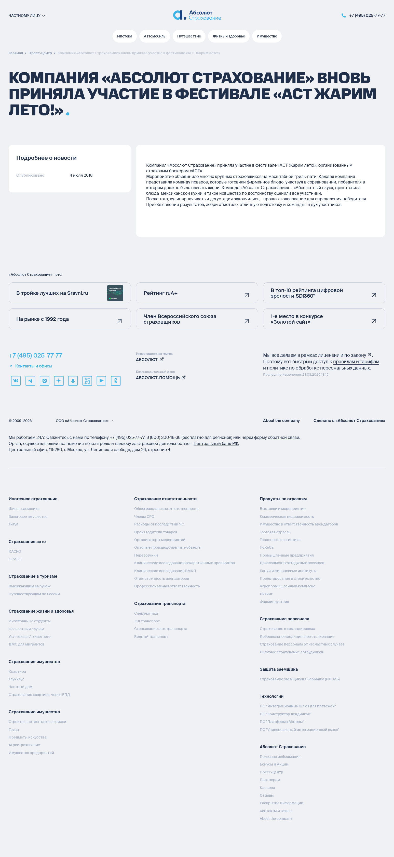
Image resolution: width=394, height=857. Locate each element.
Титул (13, 524)
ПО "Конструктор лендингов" (285, 714)
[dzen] (58, 381)
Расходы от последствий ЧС (159, 524)
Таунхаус (16, 679)
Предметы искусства (27, 737)
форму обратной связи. (277, 437)
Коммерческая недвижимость (287, 516)
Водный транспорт (151, 636)
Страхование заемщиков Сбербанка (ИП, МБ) (300, 679)
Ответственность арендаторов (161, 578)
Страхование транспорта (159, 603)
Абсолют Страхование (283, 746)
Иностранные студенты (30, 621)
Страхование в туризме (33, 576)
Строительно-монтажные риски (37, 721)
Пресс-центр (271, 772)
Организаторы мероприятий (159, 539)
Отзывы (267, 795)
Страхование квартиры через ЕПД (39, 694)
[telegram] (30, 381)
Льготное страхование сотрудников (291, 652)
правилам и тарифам (356, 362)
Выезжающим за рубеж (30, 586)
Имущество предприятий (31, 752)
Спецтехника (146, 613)
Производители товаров (155, 532)
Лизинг (266, 594)
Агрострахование (24, 745)
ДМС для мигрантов (26, 644)
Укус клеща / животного (29, 636)
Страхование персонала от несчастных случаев (302, 644)
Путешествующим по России (34, 594)
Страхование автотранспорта (160, 628)
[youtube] (101, 381)
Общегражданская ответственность (166, 508)
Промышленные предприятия (287, 555)
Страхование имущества (34, 661)
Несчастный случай (26, 629)
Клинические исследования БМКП (165, 571)
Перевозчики (146, 555)
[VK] (16, 381)
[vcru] (87, 381)
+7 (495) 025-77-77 (35, 355)
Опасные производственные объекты (167, 547)
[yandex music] (73, 381)
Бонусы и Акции (274, 764)
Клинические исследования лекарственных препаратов (184, 563)
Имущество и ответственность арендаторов (299, 524)
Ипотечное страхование (33, 499)
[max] (44, 381)
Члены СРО (144, 516)
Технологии (271, 696)
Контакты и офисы (30, 366)
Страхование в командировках (287, 628)
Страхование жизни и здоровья (41, 611)
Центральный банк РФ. (216, 443)
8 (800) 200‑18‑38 (163, 437)
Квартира (17, 671)
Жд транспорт (147, 621)
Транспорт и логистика (280, 539)
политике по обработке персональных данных (318, 368)
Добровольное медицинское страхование (297, 636)
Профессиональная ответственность (167, 586)
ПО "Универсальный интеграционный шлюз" (299, 729)
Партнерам (270, 779)
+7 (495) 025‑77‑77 (127, 437)
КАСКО (15, 551)
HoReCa (267, 547)
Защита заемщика (279, 669)
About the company (281, 420)
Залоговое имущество (28, 516)
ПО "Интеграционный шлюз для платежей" (298, 706)
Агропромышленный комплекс (287, 586)
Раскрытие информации (281, 803)
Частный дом (20, 686)
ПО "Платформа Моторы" (282, 721)
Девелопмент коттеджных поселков (292, 563)
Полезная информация (280, 756)
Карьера (267, 787)
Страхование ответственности (165, 499)
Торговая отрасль (275, 532)
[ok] (115, 381)
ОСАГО (15, 559)
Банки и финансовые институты (288, 571)
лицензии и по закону (345, 355)
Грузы (14, 729)
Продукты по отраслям (283, 499)
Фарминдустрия (274, 601)
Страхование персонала (284, 619)
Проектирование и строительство (290, 578)
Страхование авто (27, 541)
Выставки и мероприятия (282, 508)
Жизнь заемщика (24, 508)
